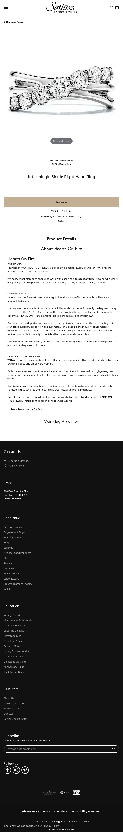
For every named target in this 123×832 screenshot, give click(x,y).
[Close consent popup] (72, 826)
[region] (61, 93)
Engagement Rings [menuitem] (14, 532)
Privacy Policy (30, 811)
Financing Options (14, 703)
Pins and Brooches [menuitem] (14, 527)
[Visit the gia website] (64, 792)
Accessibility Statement (86, 811)
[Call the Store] (12, 498)
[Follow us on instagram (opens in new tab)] (16, 770)
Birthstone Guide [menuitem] (13, 635)
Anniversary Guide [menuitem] (14, 666)
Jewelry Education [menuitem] (13, 615)
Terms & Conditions (55, 811)
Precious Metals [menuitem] (12, 646)
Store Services (11, 708)
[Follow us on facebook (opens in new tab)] (7, 770)
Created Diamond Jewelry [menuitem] (18, 583)
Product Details (61, 238)
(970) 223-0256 (61, 164)
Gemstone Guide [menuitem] (13, 641)
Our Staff (9, 713)
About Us (9, 698)
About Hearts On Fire (61, 248)
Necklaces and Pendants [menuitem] (17, 552)
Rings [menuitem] (7, 542)
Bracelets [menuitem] (9, 568)
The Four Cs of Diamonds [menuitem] (18, 620)
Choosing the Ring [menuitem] (14, 630)
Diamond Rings (14, 22)
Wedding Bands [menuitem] (12, 537)
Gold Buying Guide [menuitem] (14, 672)
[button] (110, 7)
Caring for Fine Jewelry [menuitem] (16, 651)
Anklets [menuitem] (8, 563)
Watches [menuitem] (8, 589)
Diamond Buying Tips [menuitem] (16, 625)
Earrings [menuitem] (8, 547)
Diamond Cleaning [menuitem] (14, 656)
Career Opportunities (15, 718)
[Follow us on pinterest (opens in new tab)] (25, 770)
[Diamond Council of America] (76, 792)
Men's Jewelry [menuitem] (11, 573)
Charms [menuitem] (8, 558)
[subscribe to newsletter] (113, 749)
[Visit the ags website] (50, 792)
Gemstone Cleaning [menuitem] (15, 661)
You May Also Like (61, 421)
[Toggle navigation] (6, 7)
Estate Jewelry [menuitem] (11, 578)
